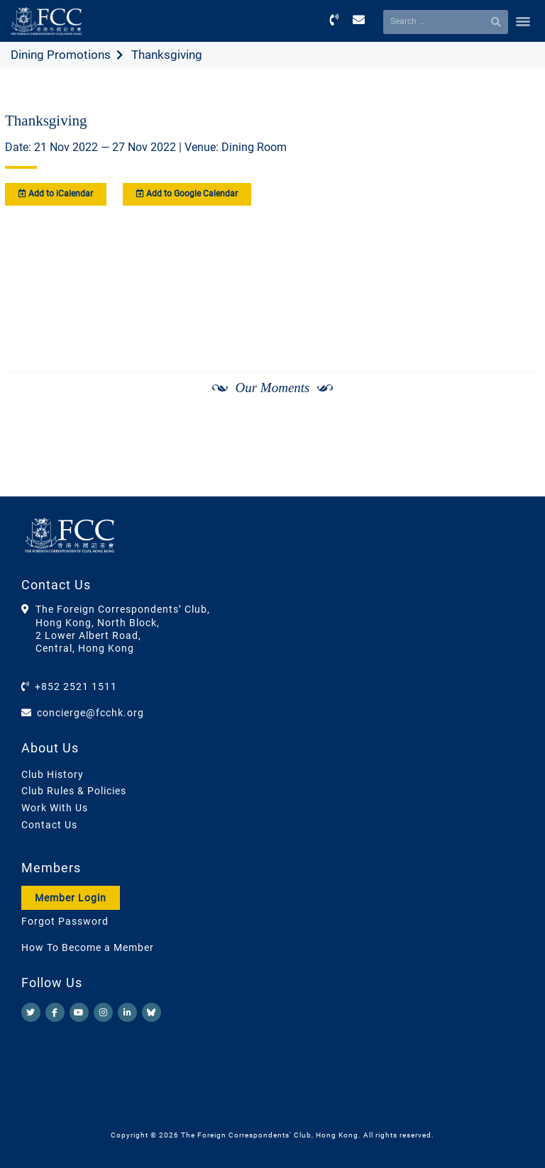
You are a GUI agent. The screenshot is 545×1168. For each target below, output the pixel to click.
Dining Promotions (61, 55)
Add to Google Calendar (187, 194)
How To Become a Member (87, 947)
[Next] (513, 425)
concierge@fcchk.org (90, 712)
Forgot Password (65, 921)
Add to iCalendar (55, 194)
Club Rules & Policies (73, 790)
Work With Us (54, 807)
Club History (52, 774)
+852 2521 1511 (76, 686)
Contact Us (49, 824)
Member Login (70, 897)
